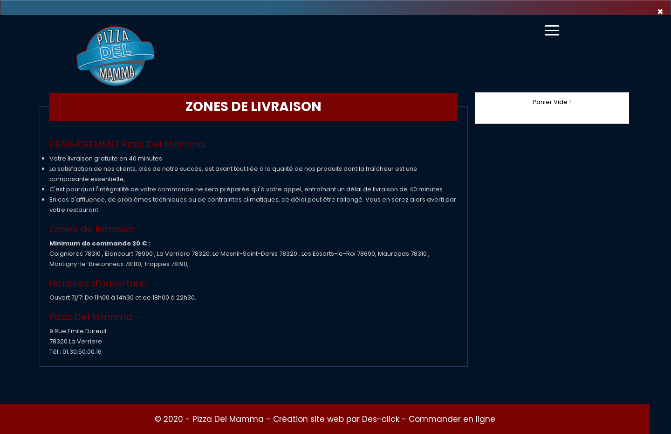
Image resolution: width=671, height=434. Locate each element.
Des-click (380, 419)
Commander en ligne (452, 419)
